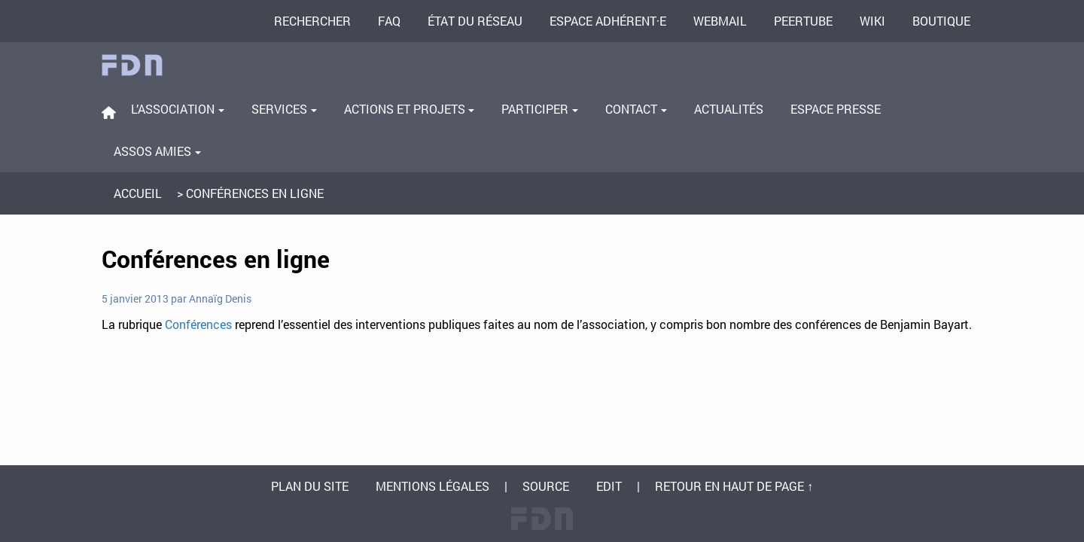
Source (545, 486)
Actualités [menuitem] (728, 109)
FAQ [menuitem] (389, 21)
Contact (636, 109)
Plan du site (310, 486)
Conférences (198, 324)
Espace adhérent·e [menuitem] (608, 21)
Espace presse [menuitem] (835, 109)
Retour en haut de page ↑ (734, 486)
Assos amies (157, 151)
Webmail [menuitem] (720, 21)
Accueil (138, 193)
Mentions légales (432, 486)
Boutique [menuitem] (941, 21)
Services (284, 109)
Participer (539, 109)
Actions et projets (409, 109)
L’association (177, 109)
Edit (609, 486)
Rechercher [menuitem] (312, 21)
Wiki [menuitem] (872, 21)
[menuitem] (109, 112)
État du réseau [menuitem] (475, 21)
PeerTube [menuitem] (803, 21)
